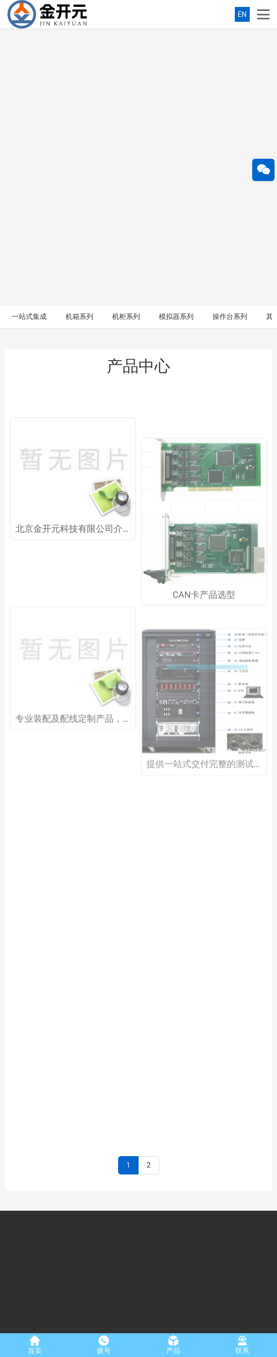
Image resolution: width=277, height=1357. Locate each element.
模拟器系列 (176, 40)
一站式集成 (29, 40)
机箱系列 (79, 40)
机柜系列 (126, 40)
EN (242, 14)
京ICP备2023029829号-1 (159, 1323)
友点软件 (250, 1323)
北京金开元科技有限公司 (51, 1323)
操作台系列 (229, 40)
